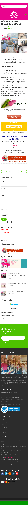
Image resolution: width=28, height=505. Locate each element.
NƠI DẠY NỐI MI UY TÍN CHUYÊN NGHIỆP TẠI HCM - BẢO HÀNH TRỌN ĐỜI (16, 275)
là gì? (12, 57)
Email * (3, 189)
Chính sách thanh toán (7, 402)
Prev (6, 171)
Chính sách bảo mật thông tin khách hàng (12, 399)
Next (22, 171)
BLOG (3, 430)
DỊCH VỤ (4, 424)
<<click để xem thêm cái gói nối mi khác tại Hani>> (14, 133)
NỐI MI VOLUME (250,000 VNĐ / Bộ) (17, 292)
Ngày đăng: (4, 28)
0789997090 (14, 145)
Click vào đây (13, 455)
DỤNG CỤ (4, 427)
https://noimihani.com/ (16, 148)
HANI (3, 419)
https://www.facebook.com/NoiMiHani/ (15, 152)
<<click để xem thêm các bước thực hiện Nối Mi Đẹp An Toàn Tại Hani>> (14, 110)
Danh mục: (4, 27)
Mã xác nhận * (5, 209)
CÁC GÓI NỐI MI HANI (12, 27)
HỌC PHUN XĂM (6, 433)
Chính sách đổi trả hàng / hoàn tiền (10, 404)
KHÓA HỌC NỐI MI (6, 422)
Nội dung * (3, 196)
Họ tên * (3, 181)
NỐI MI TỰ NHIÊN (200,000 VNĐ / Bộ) (17, 283)
